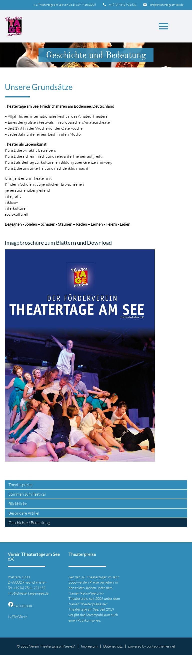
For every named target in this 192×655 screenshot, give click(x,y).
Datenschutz (112, 646)
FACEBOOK (20, 606)
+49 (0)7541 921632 (122, 4)
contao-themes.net (161, 646)
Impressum (89, 646)
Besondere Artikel (23, 513)
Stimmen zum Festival (27, 494)
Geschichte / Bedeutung (29, 522)
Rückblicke (17, 503)
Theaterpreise (20, 484)
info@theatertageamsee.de (167, 4)
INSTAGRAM (18, 617)
